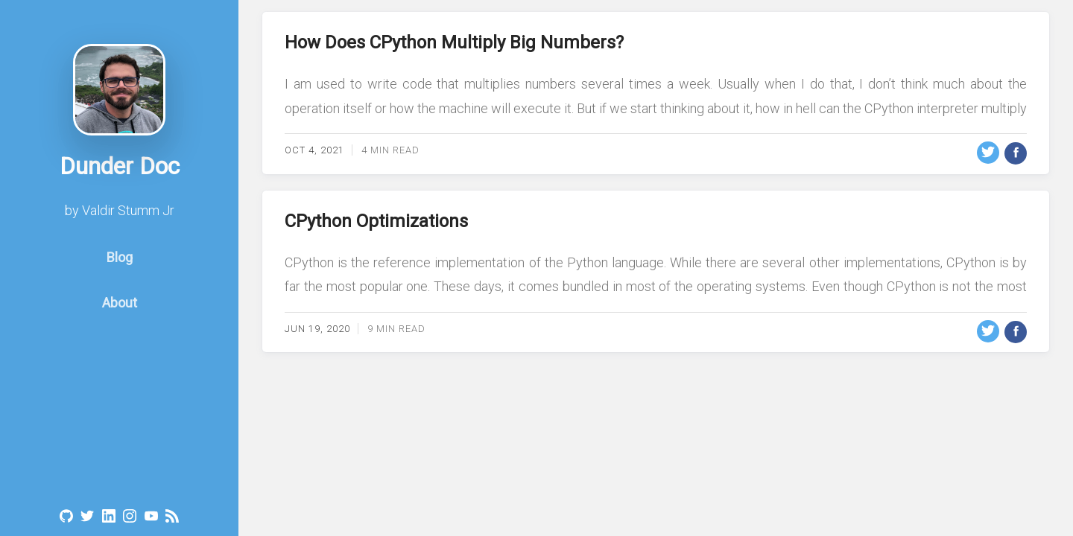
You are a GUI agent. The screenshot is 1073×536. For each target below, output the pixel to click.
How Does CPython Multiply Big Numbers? (454, 42)
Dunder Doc (120, 179)
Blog (120, 270)
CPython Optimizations (376, 221)
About (119, 316)
